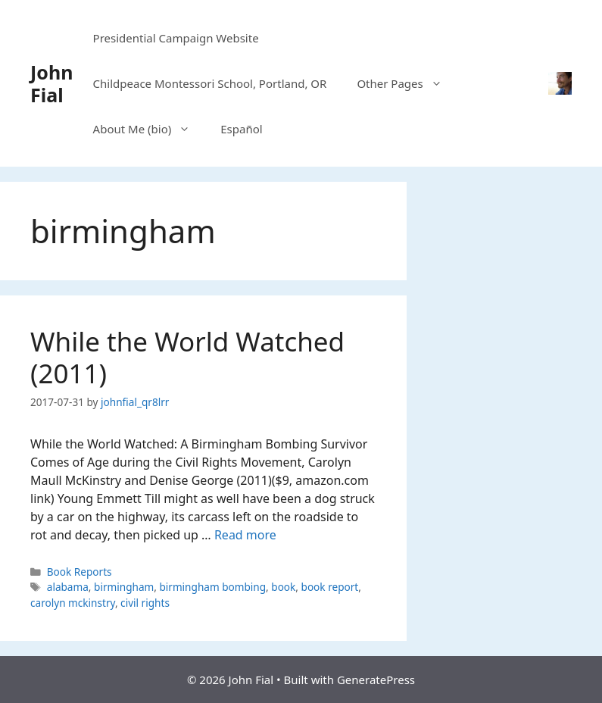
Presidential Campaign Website (176, 37)
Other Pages (407, 83)
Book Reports (79, 571)
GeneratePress (376, 679)
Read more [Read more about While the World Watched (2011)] (245, 534)
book (283, 587)
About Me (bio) (149, 129)
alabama (68, 587)
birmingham (124, 587)
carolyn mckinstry (72, 602)
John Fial (51, 83)
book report (330, 587)
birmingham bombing (212, 587)
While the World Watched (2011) (187, 357)
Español (241, 128)
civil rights (145, 602)
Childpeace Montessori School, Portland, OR (210, 83)
